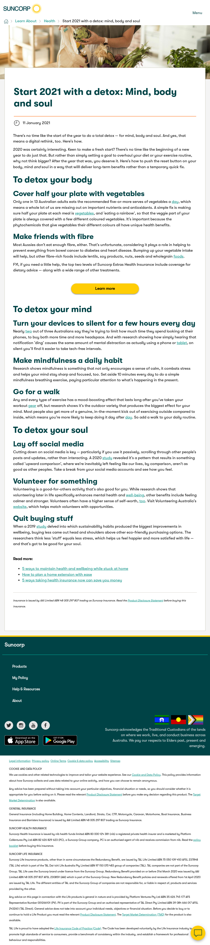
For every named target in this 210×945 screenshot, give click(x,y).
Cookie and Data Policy (146, 774)
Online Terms (58, 761)
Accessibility (101, 761)
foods (178, 256)
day (175, 201)
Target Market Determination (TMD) (143, 914)
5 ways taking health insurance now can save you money (72, 580)
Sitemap (115, 761)
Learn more (105, 288)
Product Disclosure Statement (145, 600)
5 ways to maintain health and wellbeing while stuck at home (75, 568)
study (107, 458)
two (28, 331)
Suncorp (14, 645)
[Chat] (198, 933)
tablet (182, 343)
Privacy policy (40, 761)
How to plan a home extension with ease (57, 574)
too (142, 501)
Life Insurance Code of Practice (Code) (77, 928)
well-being (135, 495)
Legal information (20, 761)
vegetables (84, 213)
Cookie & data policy (80, 761)
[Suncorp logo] (22, 9)
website (20, 506)
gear (32, 406)
